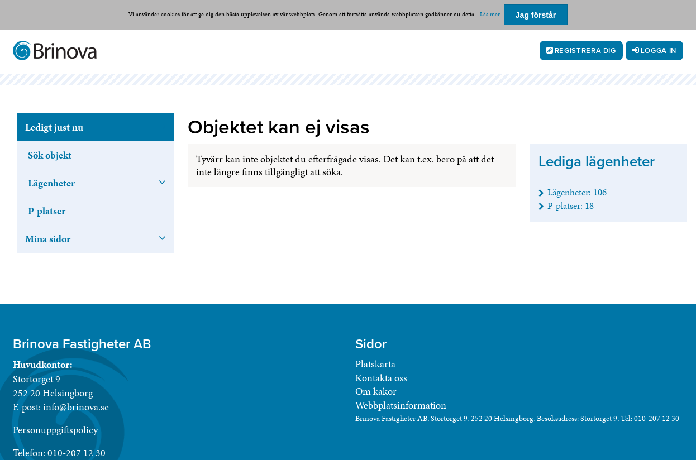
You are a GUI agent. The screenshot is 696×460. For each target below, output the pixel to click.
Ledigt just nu (54, 127)
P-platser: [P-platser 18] (570, 205)
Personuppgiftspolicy (55, 430)
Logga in (658, 50)
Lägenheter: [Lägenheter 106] (577, 192)
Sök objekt (49, 155)
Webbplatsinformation (400, 405)
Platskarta (375, 364)
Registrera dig (585, 50)
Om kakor (376, 391)
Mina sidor (47, 239)
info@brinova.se (76, 407)
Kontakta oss (381, 378)
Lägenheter (51, 183)
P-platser (46, 211)
